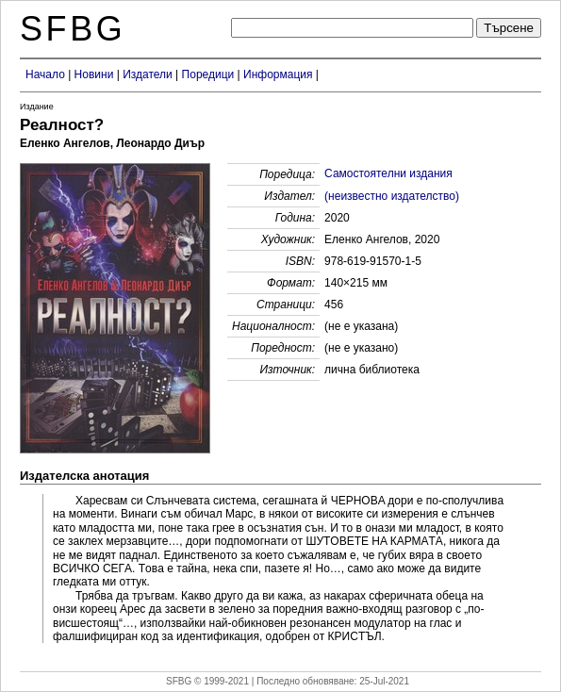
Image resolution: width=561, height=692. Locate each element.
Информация (277, 74)
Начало (45, 74)
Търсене (509, 28)
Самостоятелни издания (388, 173)
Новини (94, 74)
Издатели (148, 74)
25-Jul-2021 (384, 681)
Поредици (208, 74)
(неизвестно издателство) (391, 196)
